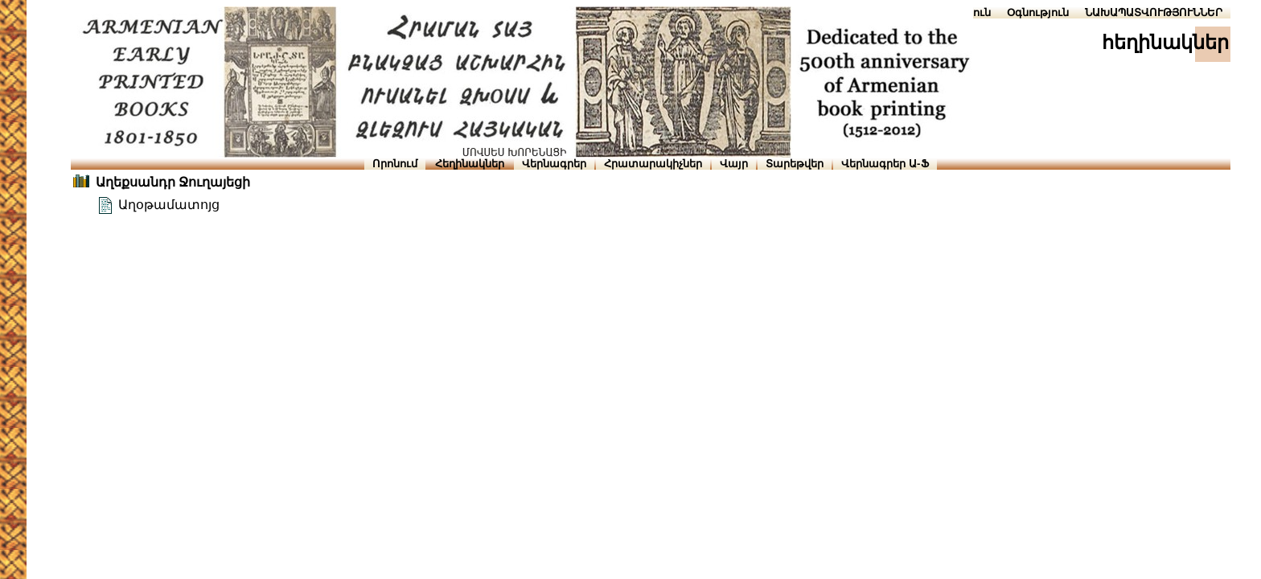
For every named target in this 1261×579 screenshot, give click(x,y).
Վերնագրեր (554, 164)
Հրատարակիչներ (653, 164)
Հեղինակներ (469, 164)
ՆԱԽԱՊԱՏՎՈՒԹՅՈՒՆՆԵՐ (1153, 12)
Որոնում (394, 164)
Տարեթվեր (795, 164)
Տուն (978, 12)
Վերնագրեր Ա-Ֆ (884, 164)
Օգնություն (1038, 12)
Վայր (734, 164)
